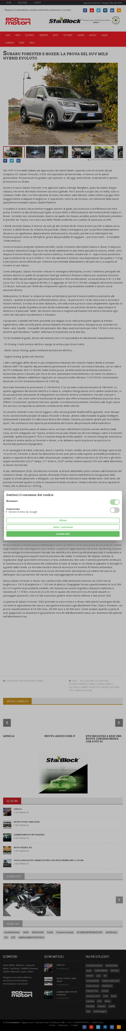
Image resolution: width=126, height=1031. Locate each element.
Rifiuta (63, 520)
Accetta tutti (63, 534)
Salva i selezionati (63, 527)
